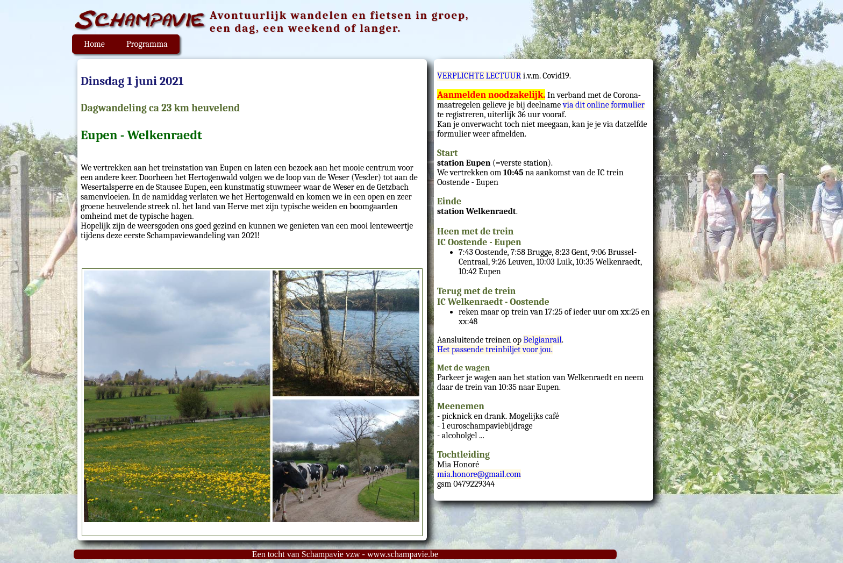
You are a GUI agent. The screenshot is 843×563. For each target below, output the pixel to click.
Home (94, 44)
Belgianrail (542, 340)
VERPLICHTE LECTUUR (479, 76)
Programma (147, 44)
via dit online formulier (604, 105)
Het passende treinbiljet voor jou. (495, 349)
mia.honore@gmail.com (479, 474)
